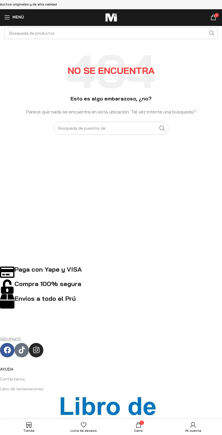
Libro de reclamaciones (22, 388)
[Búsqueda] (111, 33)
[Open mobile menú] (14, 17)
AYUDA (6, 369)
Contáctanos (12, 379)
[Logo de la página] (111, 16)
